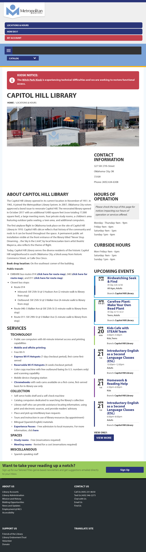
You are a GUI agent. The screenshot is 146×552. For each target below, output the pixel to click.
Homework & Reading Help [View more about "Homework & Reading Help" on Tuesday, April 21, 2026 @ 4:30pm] (117, 382)
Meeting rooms (23, 444)
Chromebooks (22, 382)
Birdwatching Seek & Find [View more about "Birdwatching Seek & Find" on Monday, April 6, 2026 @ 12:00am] (121, 279)
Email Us (78, 502)
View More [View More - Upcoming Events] (104, 437)
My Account (14, 37)
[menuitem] (73, 25)
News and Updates (11, 505)
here (36, 430)
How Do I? (12, 31)
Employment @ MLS (12, 509)
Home (10, 102)
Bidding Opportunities (13, 502)
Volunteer (7, 540)
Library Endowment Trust (14, 537)
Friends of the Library (12, 533)
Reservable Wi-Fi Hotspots (29, 365)
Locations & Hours (18, 25)
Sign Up (124, 469)
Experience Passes (24, 426)
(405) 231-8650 (88, 491)
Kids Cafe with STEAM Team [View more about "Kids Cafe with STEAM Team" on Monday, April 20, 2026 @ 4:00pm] (118, 330)
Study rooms (21, 440)
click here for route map (51, 274)
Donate (6, 544)
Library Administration (13, 495)
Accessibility (8, 512)
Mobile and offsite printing (30, 347)
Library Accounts (10, 491)
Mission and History (11, 498)
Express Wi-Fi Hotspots (27, 356)
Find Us (77, 505)
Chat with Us (80, 498)
